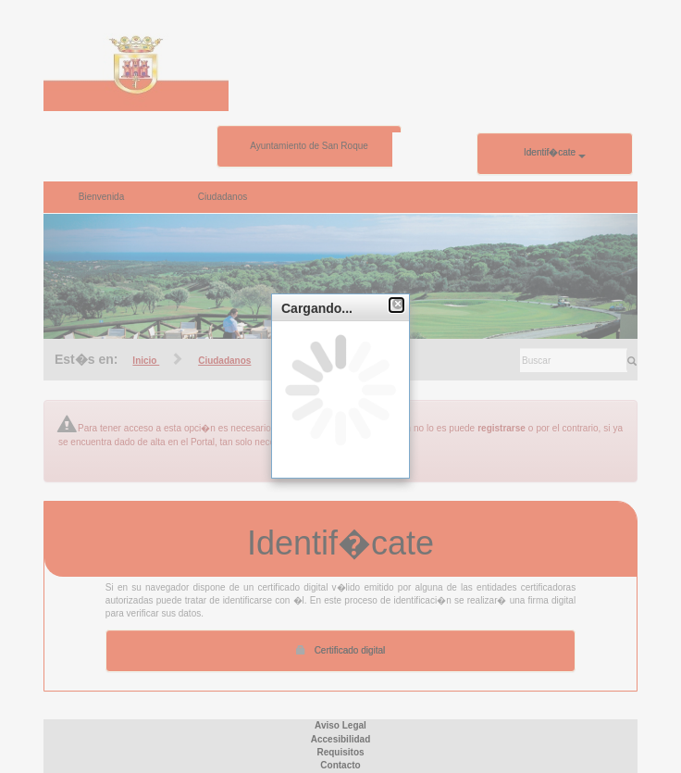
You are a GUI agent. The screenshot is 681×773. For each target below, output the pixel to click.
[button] (396, 305)
